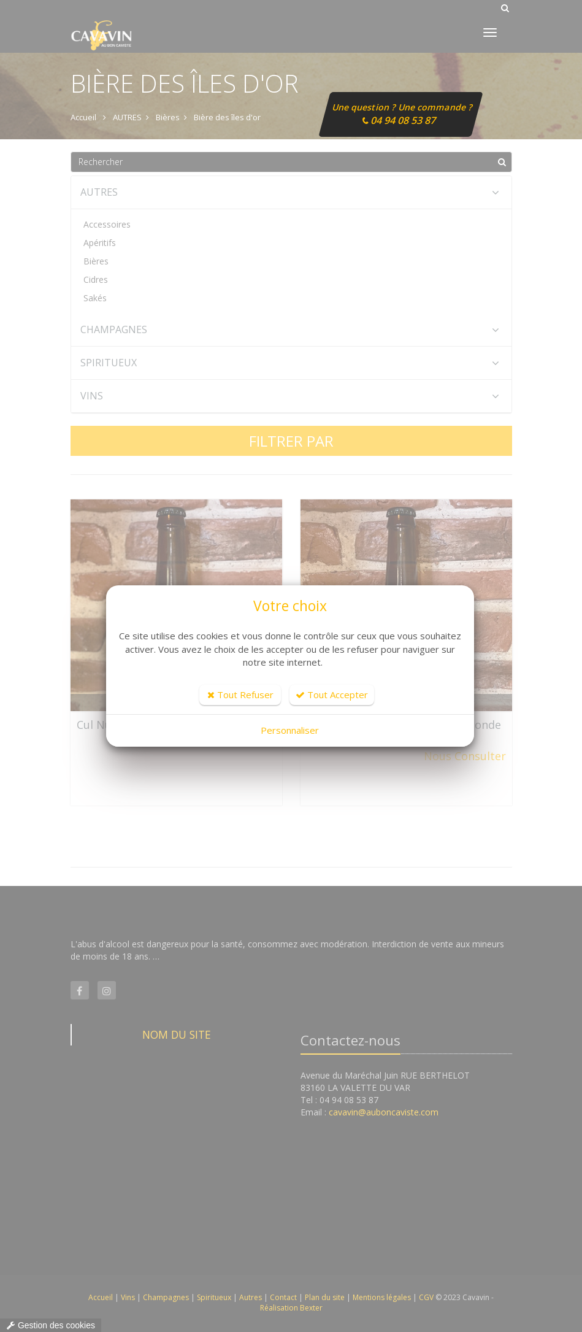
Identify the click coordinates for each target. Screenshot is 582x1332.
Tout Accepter (332, 694)
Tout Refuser (240, 694)
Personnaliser (290, 730)
